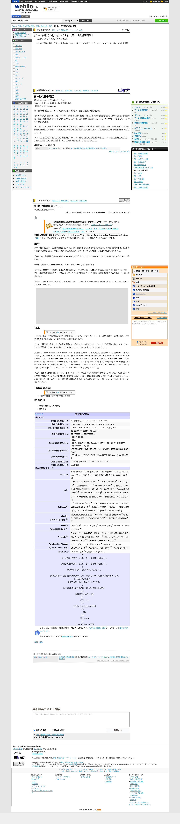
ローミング (78, 368)
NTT (60, 127)
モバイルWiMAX (103, 449)
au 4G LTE (124, 493)
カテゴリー (94, 90)
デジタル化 (93, 137)
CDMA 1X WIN (97, 489)
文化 (17, 72)
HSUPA (81, 443)
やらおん (139, 278)
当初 (93, 116)
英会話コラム (21, 175)
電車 (17, 55)
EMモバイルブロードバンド (82, 514)
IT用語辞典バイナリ (45, 90)
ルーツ (54, 116)
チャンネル (62, 130)
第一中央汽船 (139, 179)
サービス (83, 43)
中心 (63, 111)
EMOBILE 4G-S (115, 518)
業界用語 (18, 49)
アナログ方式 (48, 127)
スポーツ (18, 84)
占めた (102, 127)
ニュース (88, 229)
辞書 (15, 1)
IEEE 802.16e (116, 449)
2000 (71, 43)
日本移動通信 (99, 353)
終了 (88, 43)
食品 (17, 90)
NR (78, 461)
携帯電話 (46, 119)
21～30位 (154, 271)
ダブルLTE (76, 511)
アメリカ (85, 256)
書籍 (95, 229)
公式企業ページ (111, 777)
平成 (52, 270)
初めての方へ (154, 16)
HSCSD (85, 424)
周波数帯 (103, 130)
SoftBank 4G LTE (116, 507)
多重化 (114, 127)
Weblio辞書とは (37, 777)
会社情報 (109, 779)
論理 (137, 282)
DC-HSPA (121, 443)
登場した (119, 119)
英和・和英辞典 (40, 1)
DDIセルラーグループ (117, 356)
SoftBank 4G (97, 507)
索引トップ (56, 30)
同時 (86, 130)
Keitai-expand (67, 636)
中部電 (102, 359)
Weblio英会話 (21, 178)
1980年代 (38, 248)
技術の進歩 (83, 137)
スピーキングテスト (23, 187)
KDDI (77, 594)
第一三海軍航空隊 (141, 153)
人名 (17, 93)
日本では (57, 43)
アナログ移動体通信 (142, 118)
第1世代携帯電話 (64, 103)
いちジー (106, 43)
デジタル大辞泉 (43, 30)
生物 (17, 87)
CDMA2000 (94, 431)
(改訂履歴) (73, 764)
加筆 (57, 332)
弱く (60, 137)
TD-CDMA (75, 431)
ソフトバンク (84, 600)
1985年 (37, 353)
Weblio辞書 (36, 766)
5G (56, 148)
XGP (126, 449)
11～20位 (145, 271)
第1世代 (137, 136)
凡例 (80, 30)
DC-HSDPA (111, 443)
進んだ (102, 137)
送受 (89, 130)
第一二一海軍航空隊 (142, 185)
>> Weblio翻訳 (162, 318)
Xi (91, 475)
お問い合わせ (85, 777)
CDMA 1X (118, 485)
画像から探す (61, 779)
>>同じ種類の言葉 (103, 660)
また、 (109, 127)
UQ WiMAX (75, 548)
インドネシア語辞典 (137, 793)
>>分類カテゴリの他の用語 (119, 151)
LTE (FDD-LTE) (77, 449)
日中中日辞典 (52, 1)
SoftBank (62, 507)
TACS (87, 127)
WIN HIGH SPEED (87, 493)
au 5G (124, 496)
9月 (76, 43)
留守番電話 (120, 657)
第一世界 (137, 176)
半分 (110, 130)
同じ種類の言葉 (28, 26)
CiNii (109, 229)
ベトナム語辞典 (135, 797)
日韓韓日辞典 (63, 1)
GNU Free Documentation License (71, 762)
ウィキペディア (43, 200)
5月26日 (139, 275)
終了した (93, 140)
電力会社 (76, 359)
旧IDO (136, 139)
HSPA (73, 440)
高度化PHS (111, 428)
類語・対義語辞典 (26, 1)
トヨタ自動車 (79, 353)
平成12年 (64, 43)
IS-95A (106, 424)
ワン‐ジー (138, 115)
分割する (116, 130)
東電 (96, 359)
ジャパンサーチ (73, 231)
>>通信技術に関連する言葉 (120, 660)
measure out (140, 294)
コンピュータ (20, 52)
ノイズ (54, 137)
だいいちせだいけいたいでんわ (53, 100)
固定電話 (62, 657)
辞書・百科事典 (21, 99)
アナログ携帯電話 (82, 111)
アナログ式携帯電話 (44, 43)
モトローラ (78, 127)
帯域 (51, 130)
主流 (96, 127)
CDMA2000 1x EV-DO (80, 446)
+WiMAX (108, 493)
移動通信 (93, 238)
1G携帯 (42, 103)
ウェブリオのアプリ (63, 777)
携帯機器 (42, 409)
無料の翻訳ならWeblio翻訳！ (52, 8)
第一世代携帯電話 (41, 209)
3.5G (50, 148)
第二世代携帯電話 (121, 43)
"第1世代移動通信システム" (72, 229)
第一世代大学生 (140, 165)
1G (93, 43)
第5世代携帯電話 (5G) (59, 461)
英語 (88, 235)
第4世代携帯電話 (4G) (59, 457)
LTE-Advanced (76, 455)
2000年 (46, 270)
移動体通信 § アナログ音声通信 (52, 396)
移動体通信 (43, 406)
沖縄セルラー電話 (87, 594)
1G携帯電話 (51, 103)
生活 (17, 75)
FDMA (79, 130)
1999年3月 (45, 140)
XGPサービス (76, 544)
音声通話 (70, 111)
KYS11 (77, 489)
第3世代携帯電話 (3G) (59, 434)
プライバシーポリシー (39, 786)
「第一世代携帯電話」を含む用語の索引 (50, 735)
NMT (115, 256)
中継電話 (112, 657)
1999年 (107, 270)
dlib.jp (63, 231)
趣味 (17, 81)
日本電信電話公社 (53, 336)
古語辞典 (74, 1)
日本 (36, 256)
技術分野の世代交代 (142, 142)
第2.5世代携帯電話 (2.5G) (58, 428)
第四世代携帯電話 (89, 148)
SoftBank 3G (99, 503)
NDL (58, 231)
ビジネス (18, 46)
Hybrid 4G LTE (94, 511)
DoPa (104, 472)
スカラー (102, 229)
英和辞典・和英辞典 (137, 781)
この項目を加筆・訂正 (97, 628)
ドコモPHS (90, 472)
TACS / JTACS (90, 421)
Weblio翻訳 (133, 784)
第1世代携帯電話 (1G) (59, 421)
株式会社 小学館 (37, 754)
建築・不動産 (20, 66)
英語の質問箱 (21, 181)
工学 (17, 63)
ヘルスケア (19, 78)
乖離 (137, 309)
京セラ (114, 353)
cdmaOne (80, 485)
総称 (93, 111)
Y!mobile (64, 516)
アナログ (64, 238)
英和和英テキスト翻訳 (46, 709)
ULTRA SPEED (77, 507)
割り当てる (73, 130)
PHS (112, 424)
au (65, 491)
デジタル (111, 251)
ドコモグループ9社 (81, 347)
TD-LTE (93, 449)
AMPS (95, 256)
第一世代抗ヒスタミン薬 (143, 168)
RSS (99, 809)
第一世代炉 (138, 173)
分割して (44, 130)
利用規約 (35, 784)
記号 (15, 167)
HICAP (66, 127)
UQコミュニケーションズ (58, 548)
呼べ (53, 119)
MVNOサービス (77, 552)
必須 (137, 297)
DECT (74, 437)
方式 (70, 127)
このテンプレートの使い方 (101, 225)
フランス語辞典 (135, 790)
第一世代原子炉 (140, 162)
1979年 (63, 116)
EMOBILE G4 (110, 514)
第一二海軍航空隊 (141, 187)
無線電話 (46, 116)
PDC (63, 376)
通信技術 (44, 26)
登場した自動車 (74, 116)
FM (74, 256)
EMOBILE (55, 520)
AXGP (73, 452)
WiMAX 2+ (118, 548)
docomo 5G (120, 475)
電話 (50, 26)
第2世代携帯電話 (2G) (59, 424)
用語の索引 (65, 30)
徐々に (112, 137)
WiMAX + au (93, 548)
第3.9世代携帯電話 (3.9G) (58, 451)
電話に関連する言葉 (40, 657)
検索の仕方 (35, 779)
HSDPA (74, 443)
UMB (86, 449)
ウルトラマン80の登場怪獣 (145, 286)
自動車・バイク (21, 57)
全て (14, 43)
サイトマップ (36, 788)
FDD (122, 130)
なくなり (123, 137)
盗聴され (65, 137)
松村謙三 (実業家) (142, 290)
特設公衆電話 (70, 657)
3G (54, 148)
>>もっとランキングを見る (157, 313)
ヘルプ (166, 1)
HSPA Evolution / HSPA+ (95, 443)
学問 (17, 69)
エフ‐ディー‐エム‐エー (143, 128)
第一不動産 (138, 156)
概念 (137, 301)
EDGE (80, 437)
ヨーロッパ (105, 256)
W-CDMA (84, 431)
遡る (88, 116)
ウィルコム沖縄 (90, 606)
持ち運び (100, 116)
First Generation (46, 106)
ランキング (74, 30)
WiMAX (100, 455)
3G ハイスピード (115, 503)
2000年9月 (66, 140)
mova (73, 472)
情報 (37, 26)
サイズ (64, 119)
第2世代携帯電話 (101, 148)
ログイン (145, 1)
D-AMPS (92, 424)
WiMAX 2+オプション (89, 496)
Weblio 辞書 (156, 1)
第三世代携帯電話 (77, 148)
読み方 (37, 100)
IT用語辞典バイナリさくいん (66, 758)
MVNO (70, 570)
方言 (17, 96)
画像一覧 (86, 90)
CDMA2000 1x (76, 434)
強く (39, 119)
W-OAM (103, 526)
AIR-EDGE (87, 526)
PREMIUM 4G (105, 475)
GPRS (80, 428)
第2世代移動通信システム (62, 248)
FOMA (118, 472)
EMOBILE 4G (94, 518)
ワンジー (98, 43)
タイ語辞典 (134, 795)
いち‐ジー (138, 107)
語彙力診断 (20, 184)
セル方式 (37, 116)
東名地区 (87, 482)
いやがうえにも (141, 305)
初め (81, 119)
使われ (117, 137)
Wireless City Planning (58, 544)
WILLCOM (54, 529)
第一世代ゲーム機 (141, 159)
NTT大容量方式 (47, 256)
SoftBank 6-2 (76, 503)
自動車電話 (115, 116)
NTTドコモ (64, 475)
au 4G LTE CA (110, 496)
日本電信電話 (63, 344)
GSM (78, 424)
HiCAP (75, 482)
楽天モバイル (63, 551)
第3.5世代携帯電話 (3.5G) (58, 443)
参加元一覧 (163, 16)
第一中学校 (138, 182)
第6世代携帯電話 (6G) (59, 465)
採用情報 (109, 781)
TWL (82, 231)
